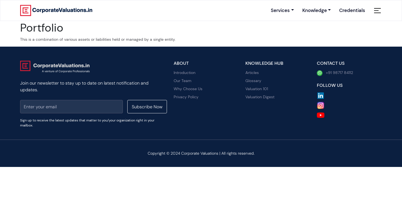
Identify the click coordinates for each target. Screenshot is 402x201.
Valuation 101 (256, 88)
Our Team (183, 80)
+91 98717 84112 (335, 73)
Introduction (184, 72)
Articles (252, 72)
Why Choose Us (188, 88)
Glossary (253, 80)
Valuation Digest (259, 96)
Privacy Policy (186, 96)
